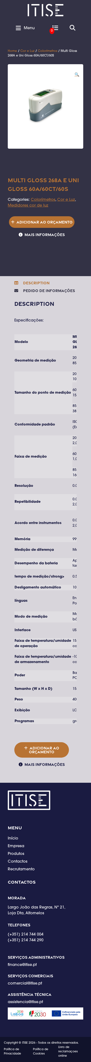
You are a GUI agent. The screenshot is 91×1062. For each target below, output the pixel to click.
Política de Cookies (40, 1051)
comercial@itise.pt (25, 983)
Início (13, 838)
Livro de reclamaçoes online (68, 1051)
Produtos (16, 854)
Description (36, 282)
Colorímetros (47, 51)
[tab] (32, 283)
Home (12, 51)
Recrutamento (21, 869)
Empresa (16, 846)
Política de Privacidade (12, 1051)
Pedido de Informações (48, 290)
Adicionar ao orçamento (45, 222)
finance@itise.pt (22, 965)
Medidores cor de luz (28, 206)
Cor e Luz (27, 51)
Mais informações (45, 234)
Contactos (17, 862)
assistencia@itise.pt (25, 1002)
